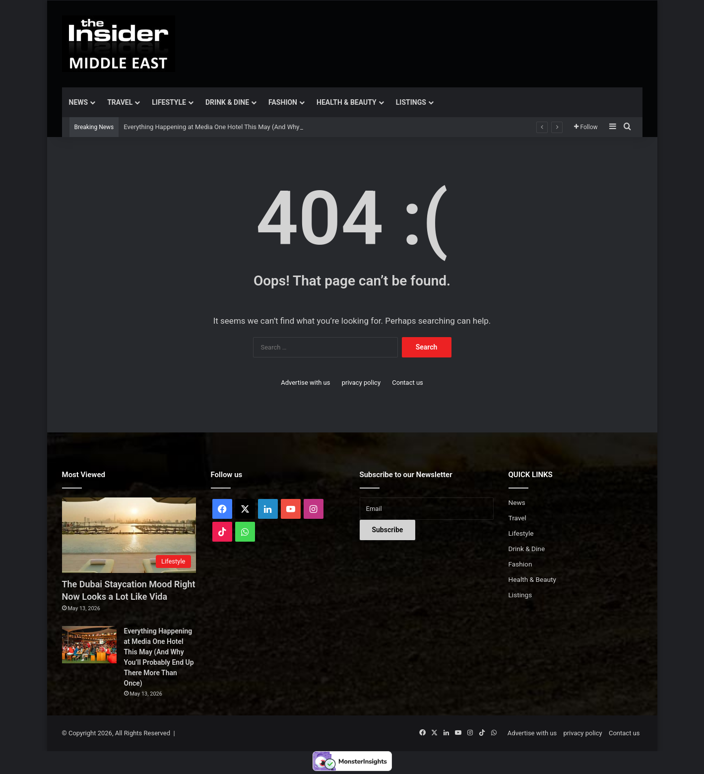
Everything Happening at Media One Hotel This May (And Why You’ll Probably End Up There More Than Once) (279, 127)
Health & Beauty (347, 102)
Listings (411, 102)
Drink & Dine (227, 102)
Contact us (407, 382)
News (78, 102)
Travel (119, 102)
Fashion (282, 102)
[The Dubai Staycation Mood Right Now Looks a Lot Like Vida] (129, 535)
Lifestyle (169, 102)
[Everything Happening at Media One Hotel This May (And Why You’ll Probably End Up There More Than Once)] (89, 644)
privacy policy (361, 382)
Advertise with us (305, 382)
